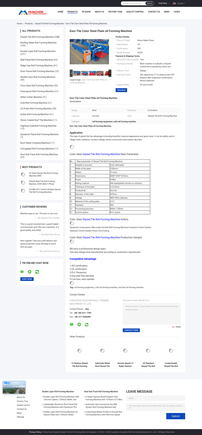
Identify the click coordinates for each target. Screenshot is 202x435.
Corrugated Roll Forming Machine (37, 148)
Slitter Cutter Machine (31, 97)
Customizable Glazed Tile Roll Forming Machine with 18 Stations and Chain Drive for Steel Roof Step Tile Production (171, 364)
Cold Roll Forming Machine (33, 102)
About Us (99, 12)
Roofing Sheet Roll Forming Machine (38, 42)
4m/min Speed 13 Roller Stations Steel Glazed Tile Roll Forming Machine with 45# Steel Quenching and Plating (125, 364)
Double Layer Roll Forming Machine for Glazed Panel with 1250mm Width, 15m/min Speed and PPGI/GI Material (60, 414)
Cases (177, 12)
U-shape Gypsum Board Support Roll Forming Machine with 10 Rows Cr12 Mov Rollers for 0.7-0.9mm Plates (104, 398)
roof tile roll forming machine (131, 287)
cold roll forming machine (106, 287)
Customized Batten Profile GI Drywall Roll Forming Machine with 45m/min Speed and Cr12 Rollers (104, 414)
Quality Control (135, 12)
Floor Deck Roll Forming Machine (36, 85)
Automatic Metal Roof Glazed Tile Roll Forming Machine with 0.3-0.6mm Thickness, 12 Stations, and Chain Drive (102, 364)
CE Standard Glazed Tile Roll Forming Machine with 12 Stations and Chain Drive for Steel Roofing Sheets (148, 364)
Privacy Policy (35, 432)
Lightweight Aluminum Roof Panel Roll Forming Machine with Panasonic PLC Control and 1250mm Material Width (60, 406)
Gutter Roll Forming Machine (34, 114)
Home (60, 12)
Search (149, 3)
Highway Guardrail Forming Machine (38, 125)
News (167, 12)
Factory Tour (115, 12)
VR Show (86, 12)
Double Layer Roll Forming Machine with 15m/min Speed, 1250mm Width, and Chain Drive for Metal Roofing (61, 398)
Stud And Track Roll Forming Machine (39, 154)
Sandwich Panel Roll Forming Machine (39, 134)
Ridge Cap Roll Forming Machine (36, 65)
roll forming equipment (84, 287)
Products (72, 12)
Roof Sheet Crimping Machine (35, 143)
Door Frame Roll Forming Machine (37, 71)
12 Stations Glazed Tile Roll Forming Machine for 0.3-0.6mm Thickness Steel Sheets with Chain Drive (79, 364)
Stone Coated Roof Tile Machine (36, 120)
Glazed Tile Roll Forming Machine (49, 23)
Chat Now (163, 3)
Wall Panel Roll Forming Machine (36, 59)
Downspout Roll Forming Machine (37, 91)
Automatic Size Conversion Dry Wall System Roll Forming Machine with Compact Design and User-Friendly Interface (101, 406)
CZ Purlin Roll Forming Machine (36, 108)
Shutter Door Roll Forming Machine (37, 77)
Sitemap (20, 417)
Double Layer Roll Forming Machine (38, 51)
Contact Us (154, 12)
